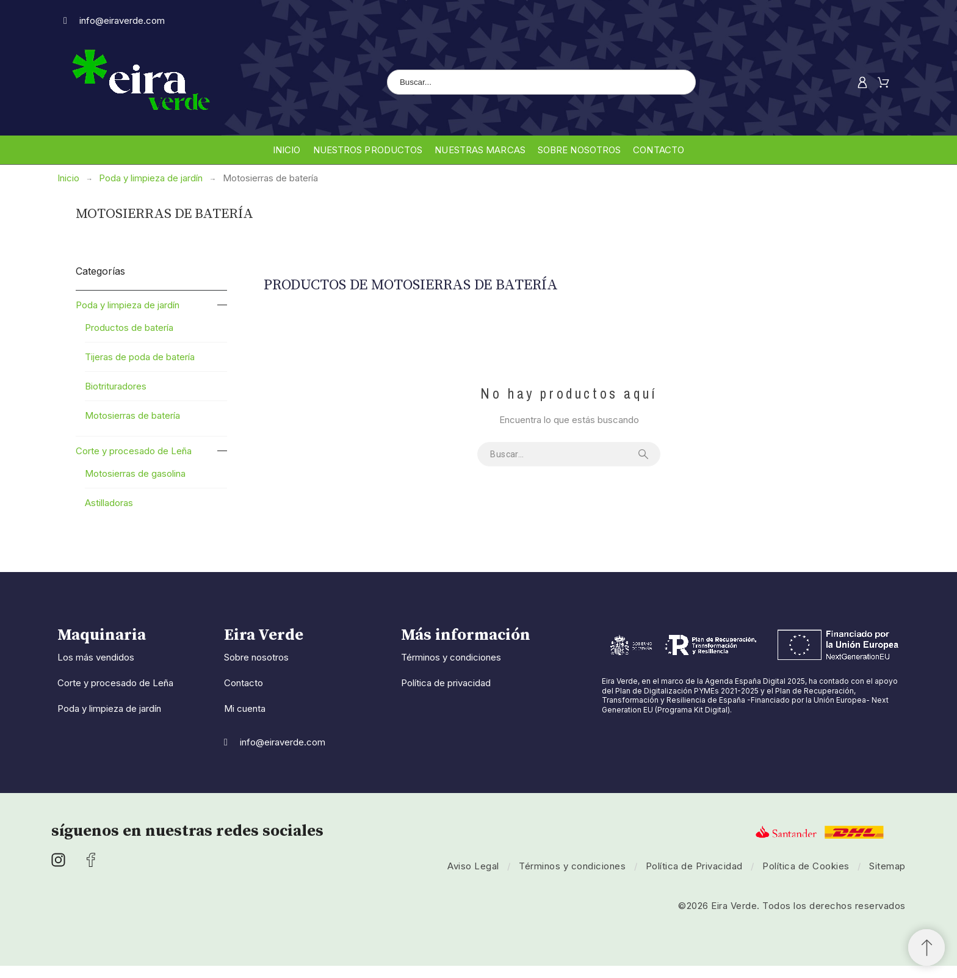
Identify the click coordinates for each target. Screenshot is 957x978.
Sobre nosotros (256, 657)
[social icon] (58, 862)
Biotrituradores (115, 386)
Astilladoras (109, 503)
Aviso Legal (473, 866)
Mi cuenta (244, 708)
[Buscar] (541, 82)
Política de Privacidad (694, 866)
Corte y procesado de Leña (134, 451)
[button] (926, 947)
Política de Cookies (806, 866)
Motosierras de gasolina (135, 473)
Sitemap (887, 866)
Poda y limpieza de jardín (127, 305)
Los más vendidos (95, 657)
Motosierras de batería (132, 415)
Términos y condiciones (451, 657)
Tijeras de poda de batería (140, 357)
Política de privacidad (446, 683)
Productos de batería (129, 327)
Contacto (243, 683)
